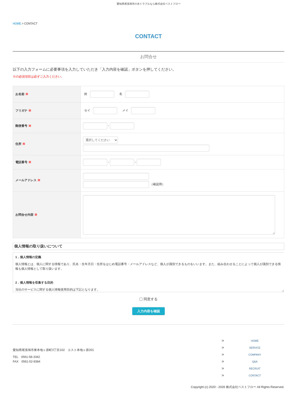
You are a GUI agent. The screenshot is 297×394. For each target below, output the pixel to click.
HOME (255, 340)
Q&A (254, 361)
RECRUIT (255, 368)
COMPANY (255, 354)
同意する (151, 299)
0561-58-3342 (30, 357)
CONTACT (255, 375)
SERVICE (254, 347)
